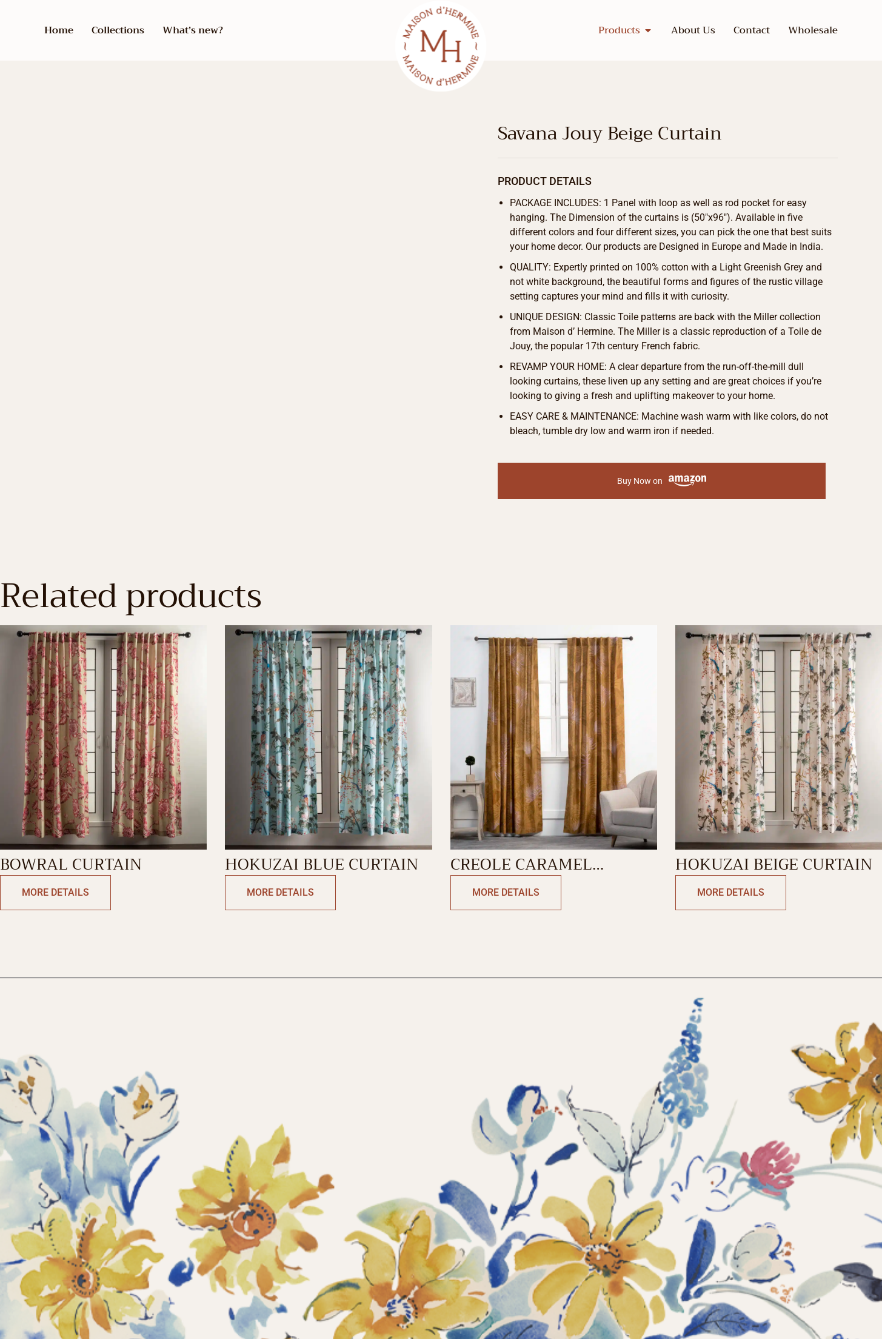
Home (58, 30)
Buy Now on (661, 481)
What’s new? (192, 30)
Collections (118, 30)
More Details (55, 892)
